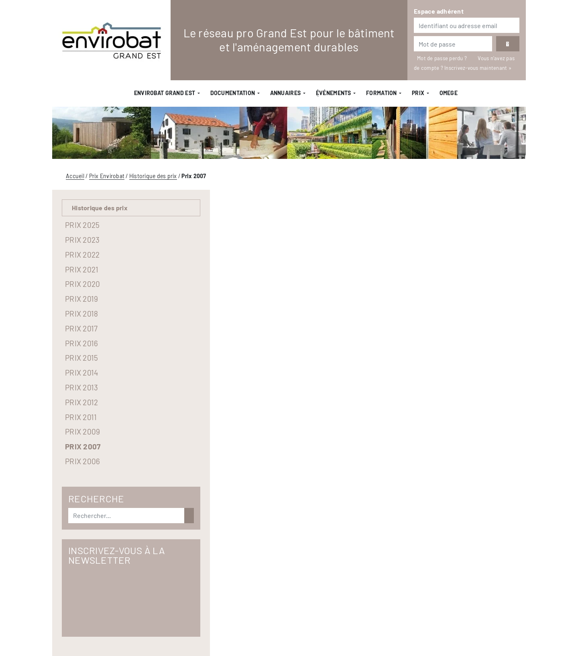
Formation (381, 92)
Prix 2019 (81, 298)
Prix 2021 (81, 269)
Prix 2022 (82, 254)
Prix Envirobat (107, 176)
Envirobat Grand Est (164, 92)
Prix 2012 (81, 402)
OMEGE (449, 92)
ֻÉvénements (333, 92)
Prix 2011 (81, 417)
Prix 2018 (81, 313)
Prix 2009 (82, 431)
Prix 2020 (82, 283)
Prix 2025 (82, 224)
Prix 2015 (81, 357)
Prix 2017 (81, 328)
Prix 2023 (82, 239)
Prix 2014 (81, 372)
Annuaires (285, 92)
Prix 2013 (81, 387)
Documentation (232, 92)
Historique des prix (153, 176)
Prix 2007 (82, 446)
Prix (418, 92)
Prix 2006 (82, 461)
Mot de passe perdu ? (442, 58)
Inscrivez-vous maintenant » (477, 68)
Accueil (75, 176)
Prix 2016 (81, 343)
